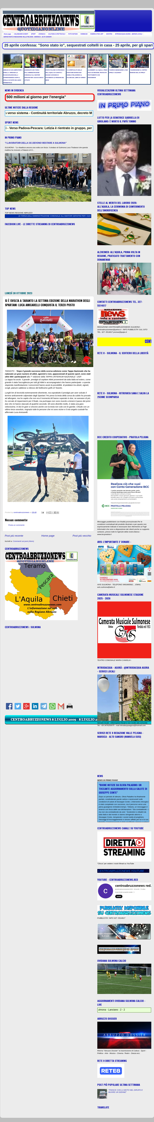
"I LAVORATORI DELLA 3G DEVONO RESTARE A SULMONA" (36, 143)
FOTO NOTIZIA (73, 34)
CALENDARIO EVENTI (21, 34)
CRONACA (41, 34)
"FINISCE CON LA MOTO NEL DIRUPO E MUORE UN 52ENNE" (125, 1091)
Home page (7, 34)
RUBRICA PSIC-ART (96, 34)
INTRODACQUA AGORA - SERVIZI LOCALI (128, 34)
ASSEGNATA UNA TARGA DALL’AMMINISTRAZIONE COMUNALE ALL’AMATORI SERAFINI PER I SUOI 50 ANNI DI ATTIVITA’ (63, 216)
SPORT (33, 34)
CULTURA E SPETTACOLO (56, 34)
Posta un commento (16, 525)
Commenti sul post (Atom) (23, 541)
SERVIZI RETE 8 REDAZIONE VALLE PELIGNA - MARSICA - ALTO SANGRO (28, 37)
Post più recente (14, 535)
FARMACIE (83, 34)
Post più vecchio (82, 535)
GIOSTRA (109, 34)
